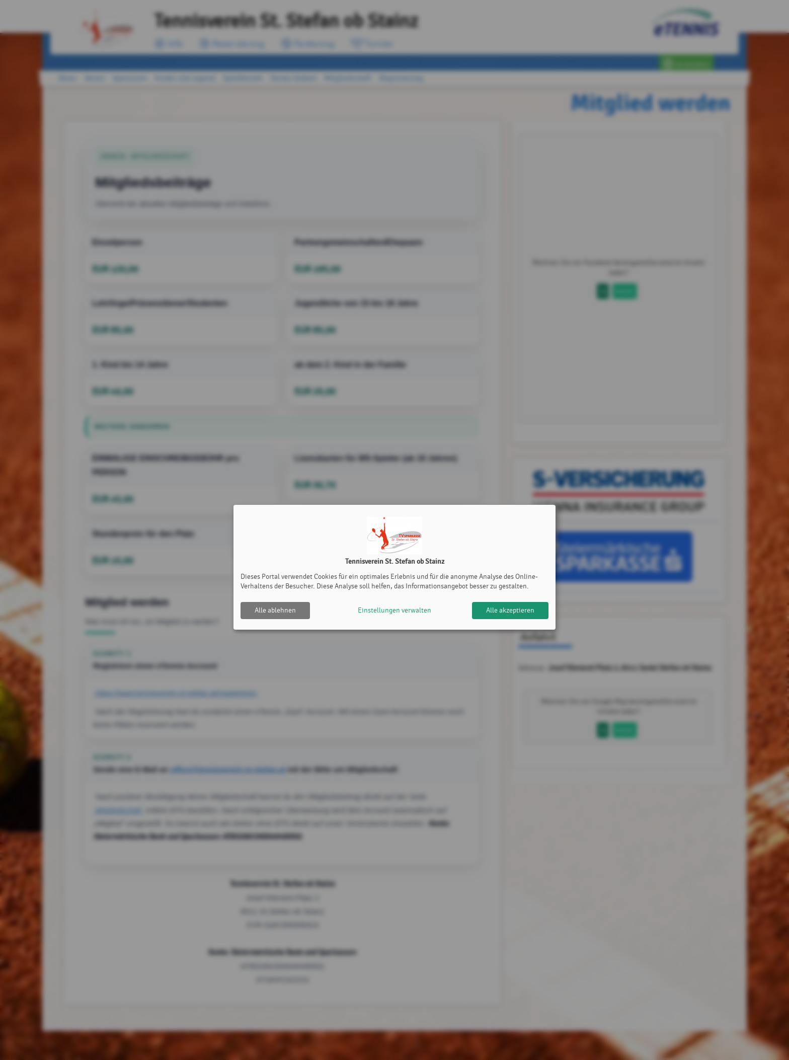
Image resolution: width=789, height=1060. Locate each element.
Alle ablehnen (275, 610)
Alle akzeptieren (510, 610)
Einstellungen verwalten (394, 610)
